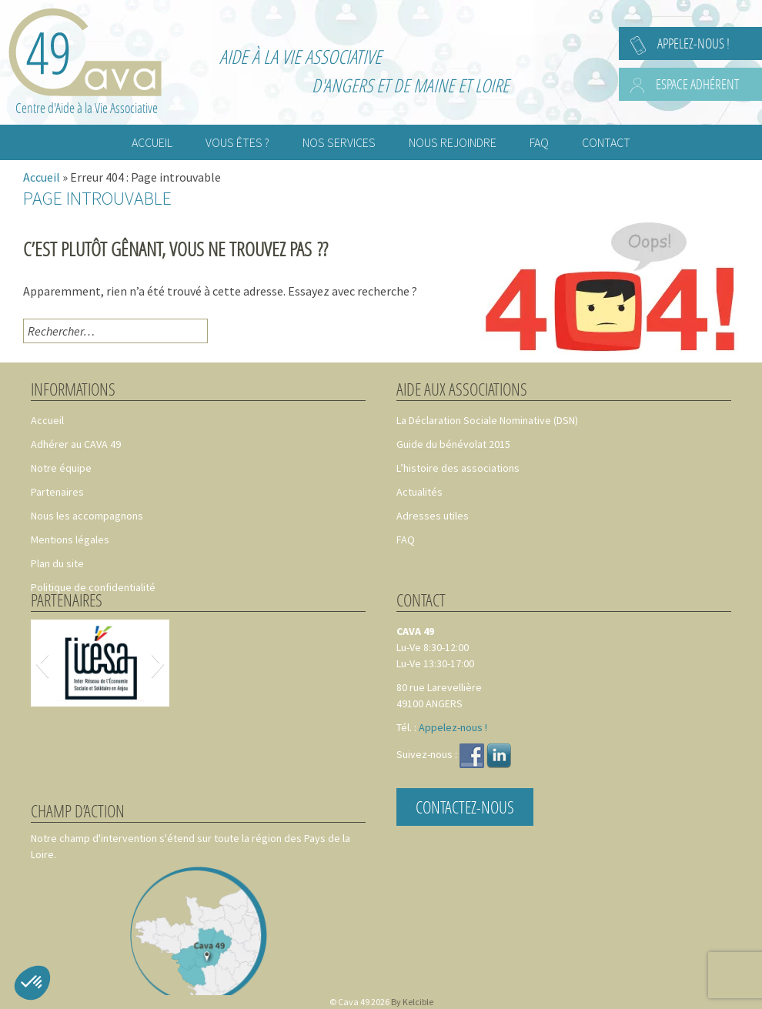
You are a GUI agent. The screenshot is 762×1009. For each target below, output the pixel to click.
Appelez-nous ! (693, 43)
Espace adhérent (697, 84)
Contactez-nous (465, 807)
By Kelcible (412, 1001)
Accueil (41, 177)
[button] (42, 663)
